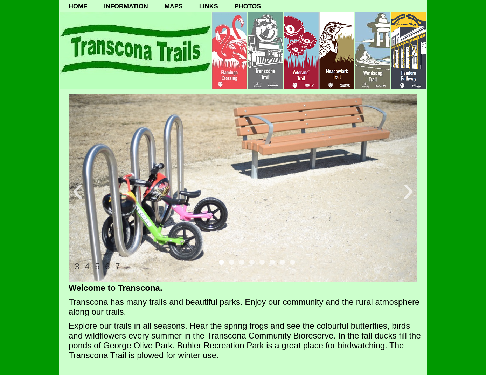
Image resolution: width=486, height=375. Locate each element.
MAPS (174, 6)
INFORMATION (126, 6)
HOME (78, 6)
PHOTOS (248, 6)
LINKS (208, 6)
